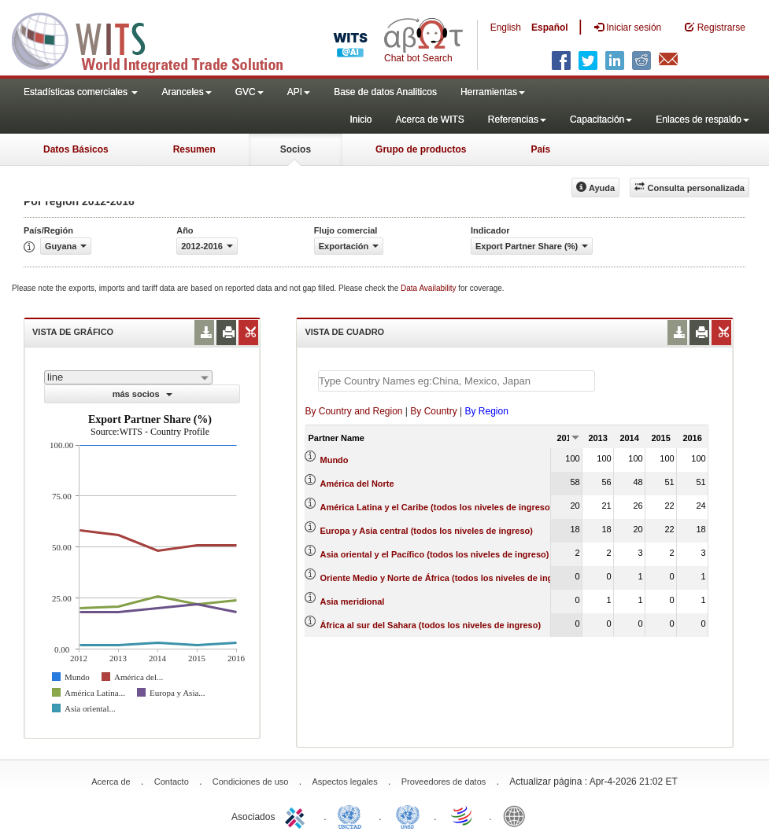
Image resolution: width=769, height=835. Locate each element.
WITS (157, 39)
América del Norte (357, 483)
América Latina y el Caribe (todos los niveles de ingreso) (436, 507)
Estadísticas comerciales (81, 91)
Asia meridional (352, 601)
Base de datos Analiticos (385, 91)
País (540, 149)
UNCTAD (352, 815)
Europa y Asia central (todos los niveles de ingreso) (426, 530)
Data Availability (429, 288)
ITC (297, 815)
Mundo (334, 460)
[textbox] (456, 381)
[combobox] (128, 377)
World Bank (518, 815)
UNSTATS (407, 815)
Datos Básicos (76, 149)
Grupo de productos (420, 149)
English (505, 27)
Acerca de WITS (429, 119)
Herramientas (492, 91)
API (298, 91)
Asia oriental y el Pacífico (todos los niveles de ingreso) (434, 554)
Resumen (194, 149)
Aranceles (186, 91)
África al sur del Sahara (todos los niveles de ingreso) (431, 625)
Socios (295, 149)
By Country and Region (353, 411)
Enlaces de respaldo (702, 119)
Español (549, 27)
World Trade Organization (463, 815)
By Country (433, 411)
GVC (249, 91)
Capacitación (601, 119)
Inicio (360, 119)
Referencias (517, 119)
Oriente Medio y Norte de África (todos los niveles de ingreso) (447, 578)
